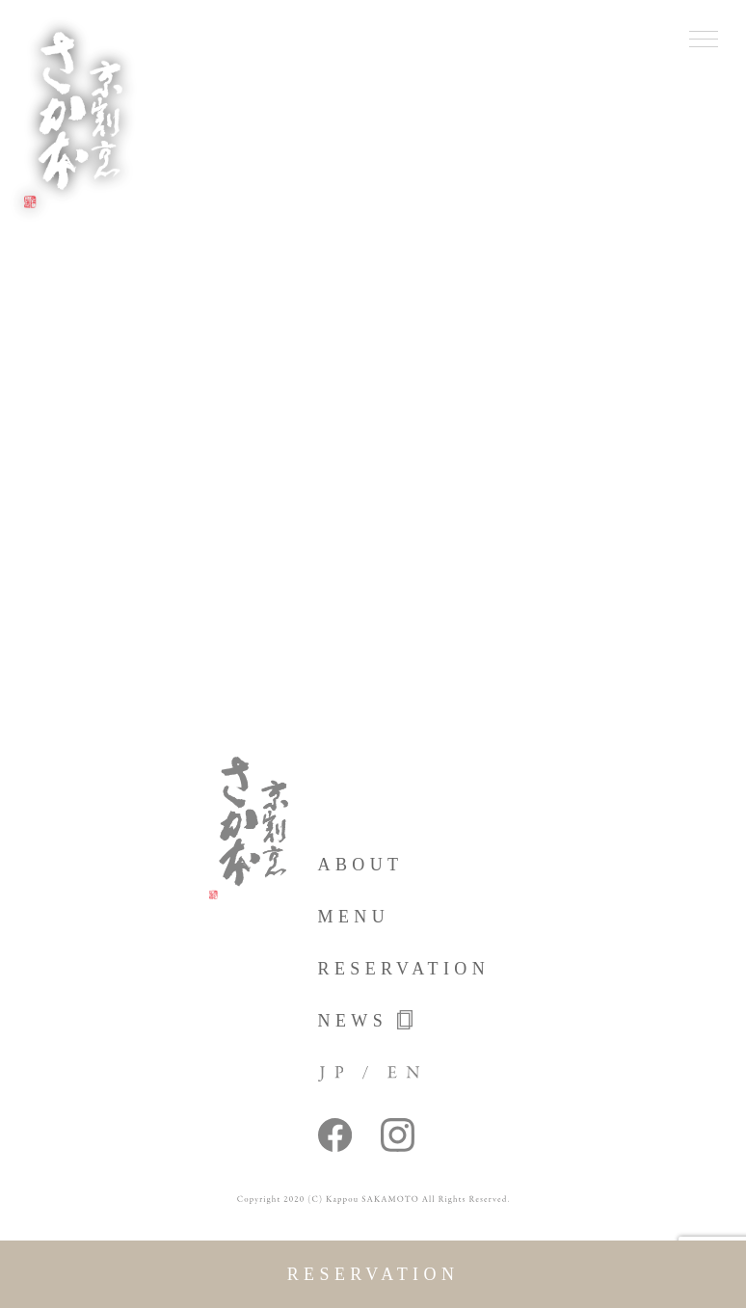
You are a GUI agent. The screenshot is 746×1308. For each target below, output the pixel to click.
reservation (373, 1274)
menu (354, 916)
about (361, 864)
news (365, 1020)
